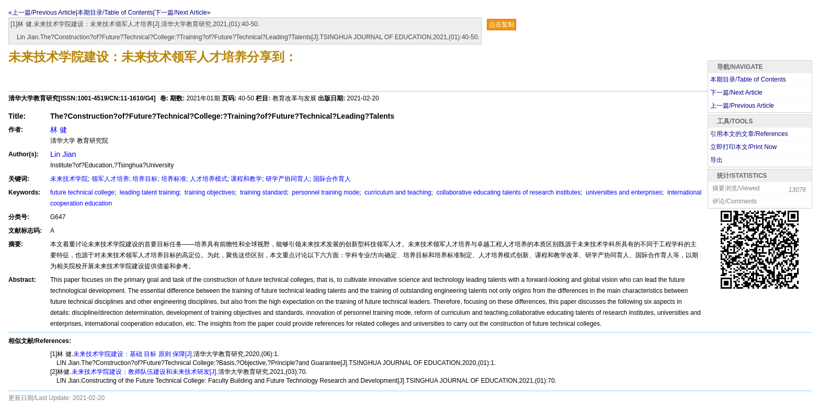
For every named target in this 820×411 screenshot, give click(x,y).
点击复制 (501, 24)
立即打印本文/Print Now (743, 147)
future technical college (82, 192)
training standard (262, 192)
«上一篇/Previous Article (42, 12)
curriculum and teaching (397, 192)
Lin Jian (63, 154)
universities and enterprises (623, 192)
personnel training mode (324, 192)
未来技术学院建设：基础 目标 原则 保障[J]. (133, 354)
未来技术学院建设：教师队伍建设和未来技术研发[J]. (145, 371)
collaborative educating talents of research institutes (507, 192)
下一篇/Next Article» (183, 12)
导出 (716, 160)
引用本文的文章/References (749, 134)
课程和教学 (246, 178)
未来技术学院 (69, 178)
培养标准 (173, 178)
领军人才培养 (110, 178)
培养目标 (144, 178)
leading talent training (148, 192)
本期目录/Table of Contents (115, 12)
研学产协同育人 (288, 178)
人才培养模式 (208, 178)
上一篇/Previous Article (742, 105)
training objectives (209, 192)
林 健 (58, 129)
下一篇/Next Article (736, 92)
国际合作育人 (332, 178)
